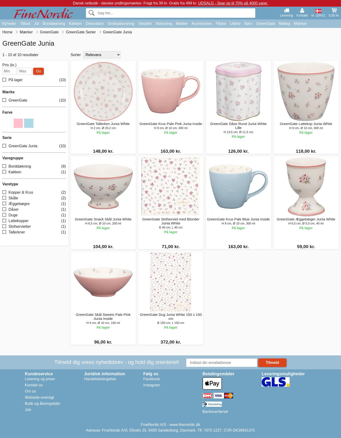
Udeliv (235, 24)
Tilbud (25, 24)
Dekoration (94, 24)
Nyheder (9, 24)
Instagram (151, 385)
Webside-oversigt (39, 397)
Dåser (34, 209)
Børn (248, 24)
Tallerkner (34, 232)
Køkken (75, 24)
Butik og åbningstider (42, 404)
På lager (34, 80)
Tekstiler (145, 24)
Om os (30, 391)
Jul (36, 24)
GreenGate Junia (34, 146)
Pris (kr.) (9, 65)
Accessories (202, 24)
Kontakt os (34, 385)
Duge (34, 215)
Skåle (34, 198)
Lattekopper (34, 221)
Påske (221, 24)
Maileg (284, 24)
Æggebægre (34, 204)
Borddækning (54, 24)
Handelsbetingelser (100, 379)
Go (38, 71)
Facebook (151, 379)
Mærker (300, 24)
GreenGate (265, 24)
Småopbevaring (121, 24)
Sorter (76, 55)
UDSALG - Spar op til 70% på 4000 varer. (233, 3)
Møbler (182, 24)
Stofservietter (34, 226)
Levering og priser (40, 379)
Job (28, 410)
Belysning (164, 24)
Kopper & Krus (34, 192)
